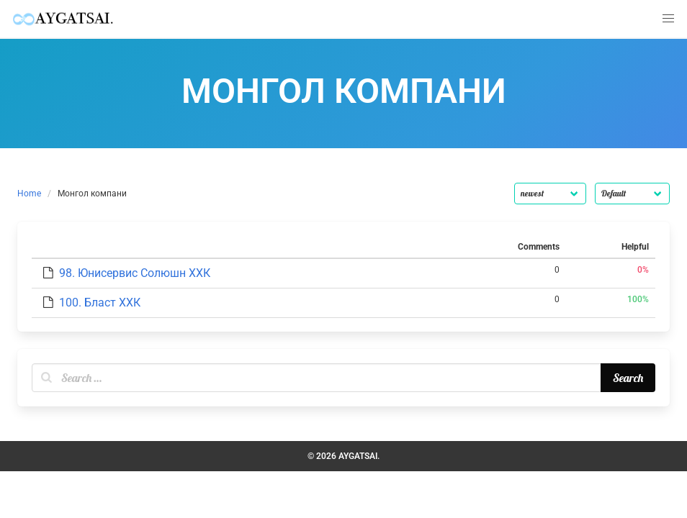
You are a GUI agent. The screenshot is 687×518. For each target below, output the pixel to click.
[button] (668, 18)
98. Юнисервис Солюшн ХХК (134, 273)
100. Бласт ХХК (99, 302)
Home (29, 193)
